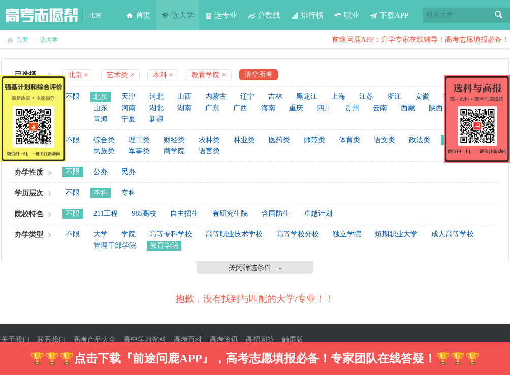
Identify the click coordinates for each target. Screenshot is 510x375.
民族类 (104, 151)
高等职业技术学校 (234, 234)
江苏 (366, 96)
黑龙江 (306, 96)
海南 (268, 108)
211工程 (105, 213)
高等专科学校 (170, 234)
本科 (100, 192)
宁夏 (128, 119)
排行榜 (307, 15)
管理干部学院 (114, 245)
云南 (380, 108)
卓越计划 (318, 213)
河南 (128, 108)
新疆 (156, 119)
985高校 (144, 213)
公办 (100, 172)
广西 (240, 108)
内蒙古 (216, 96)
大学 (100, 234)
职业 (346, 15)
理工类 (139, 140)
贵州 (352, 108)
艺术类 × (120, 75)
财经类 (174, 140)
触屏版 (292, 340)
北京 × (78, 75)
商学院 (174, 151)
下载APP (389, 15)
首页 (138, 15)
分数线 (263, 15)
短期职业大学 (396, 234)
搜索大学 (440, 15)
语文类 (384, 140)
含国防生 (276, 213)
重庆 (296, 108)
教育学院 (164, 245)
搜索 (499, 15)
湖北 (156, 108)
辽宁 (247, 96)
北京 (100, 96)
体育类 (349, 140)
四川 (324, 108)
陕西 (436, 108)
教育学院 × (209, 75)
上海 (338, 96)
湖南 (184, 108)
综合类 (104, 140)
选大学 (177, 15)
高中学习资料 (144, 340)
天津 (128, 96)
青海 (100, 119)
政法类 (419, 140)
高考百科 (188, 340)
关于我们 (15, 340)
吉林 (275, 96)
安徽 (422, 96)
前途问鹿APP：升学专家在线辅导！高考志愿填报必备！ (420, 39)
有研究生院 (230, 213)
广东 (212, 108)
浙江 (394, 96)
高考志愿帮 (41, 15)
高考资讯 (224, 340)
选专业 (220, 15)
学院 (128, 234)
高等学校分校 (297, 234)
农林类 (209, 140)
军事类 (139, 151)
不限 (73, 96)
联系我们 (51, 340)
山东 (100, 108)
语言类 (209, 151)
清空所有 (258, 74)
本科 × (163, 75)
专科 (128, 192)
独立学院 (347, 234)
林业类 (244, 140)
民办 (128, 172)
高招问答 (260, 340)
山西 (184, 96)
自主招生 (184, 213)
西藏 (408, 108)
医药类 (279, 140)
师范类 (314, 140)
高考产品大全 (94, 340)
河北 (156, 96)
